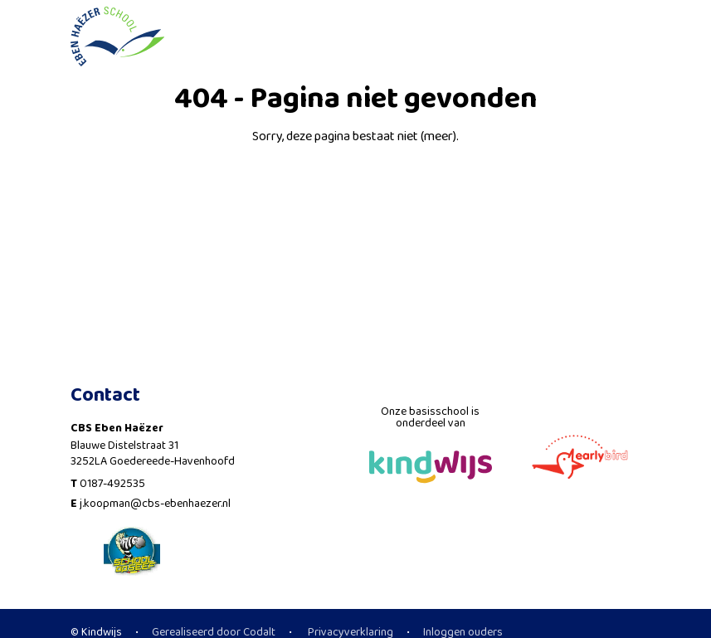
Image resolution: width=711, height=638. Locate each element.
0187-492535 (112, 484)
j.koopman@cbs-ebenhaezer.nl (155, 503)
